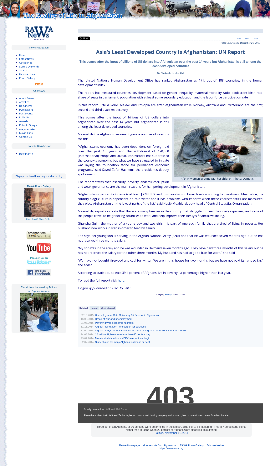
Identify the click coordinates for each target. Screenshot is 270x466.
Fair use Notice (215, 445)
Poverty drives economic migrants (114, 322)
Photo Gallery (27, 78)
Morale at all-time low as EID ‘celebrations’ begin (122, 338)
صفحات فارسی (27, 129)
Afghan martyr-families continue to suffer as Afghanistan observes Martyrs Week (140, 330)
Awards (23, 121)
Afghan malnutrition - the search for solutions (120, 326)
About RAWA (26, 98)
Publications (26, 109)
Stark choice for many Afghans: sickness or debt (122, 342)
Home (22, 55)
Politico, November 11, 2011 (171, 432)
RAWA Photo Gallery (192, 445)
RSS (239, 38)
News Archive (27, 74)
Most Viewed (108, 308)
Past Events (26, 113)
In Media (24, 117)
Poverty (168, 294)
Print (247, 38)
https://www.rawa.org (171, 448)
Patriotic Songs (28, 125)
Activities (24, 102)
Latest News (26, 59)
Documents (26, 106)
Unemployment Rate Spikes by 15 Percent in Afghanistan (127, 315)
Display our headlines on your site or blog (39, 176)
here (121, 280)
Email (256, 38)
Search (23, 70)
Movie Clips (26, 133)
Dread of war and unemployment (113, 319)
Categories (25, 62)
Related (83, 308)
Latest (94, 308)
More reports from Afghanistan (160, 445)
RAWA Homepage (129, 445)
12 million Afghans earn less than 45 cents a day (122, 334)
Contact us (25, 136)
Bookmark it (26, 153)
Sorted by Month (29, 66)
